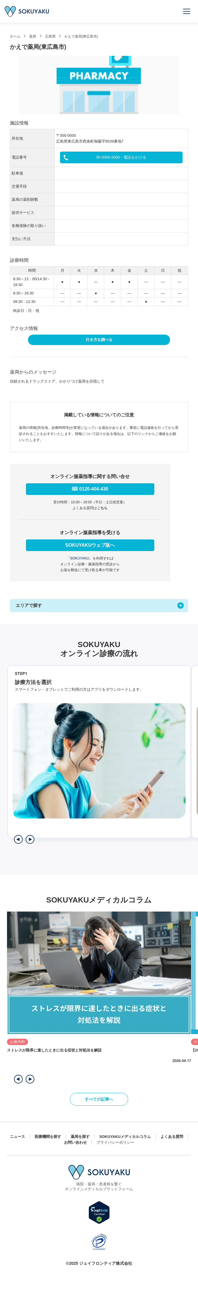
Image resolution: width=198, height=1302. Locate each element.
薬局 (32, 36)
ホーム (15, 36)
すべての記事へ (99, 1099)
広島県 (50, 36)
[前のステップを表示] (18, 839)
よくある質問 (171, 1136)
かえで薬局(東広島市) (81, 36)
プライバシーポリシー (115, 1142)
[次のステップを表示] (30, 839)
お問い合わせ (75, 1142)
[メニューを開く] (187, 11)
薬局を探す (80, 1136)
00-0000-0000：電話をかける (121, 157)
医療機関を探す (48, 1136)
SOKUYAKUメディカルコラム (125, 1136)
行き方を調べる (99, 340)
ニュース (17, 1136)
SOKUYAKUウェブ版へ (90, 545)
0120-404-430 (93, 488)
